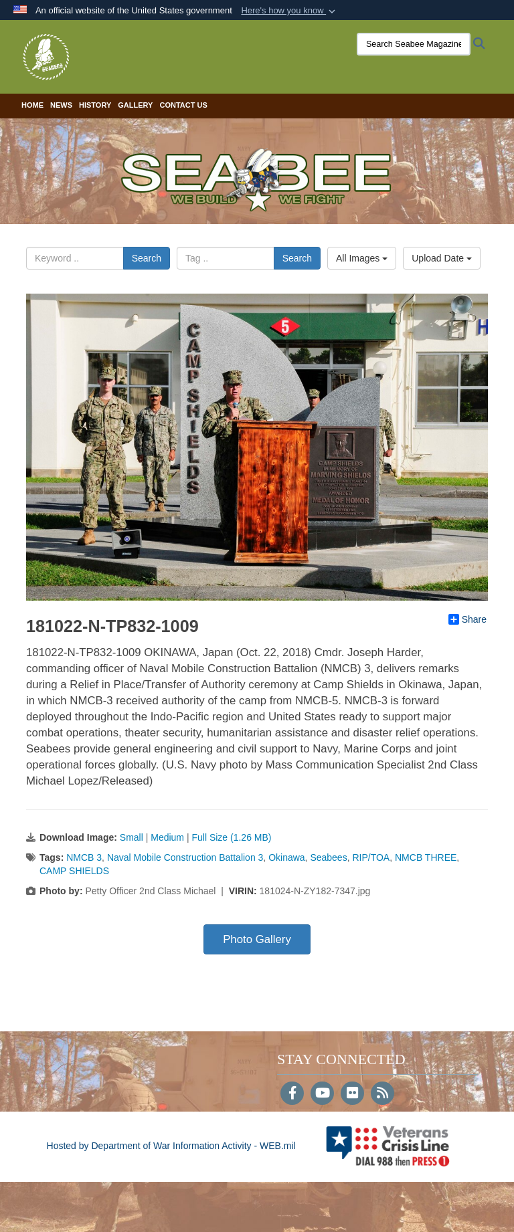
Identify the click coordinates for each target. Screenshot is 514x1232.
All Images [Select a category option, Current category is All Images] (362, 258)
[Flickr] (352, 1094)
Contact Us (183, 105)
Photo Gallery (257, 939)
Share (467, 619)
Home (32, 105)
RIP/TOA (371, 857)
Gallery (135, 105)
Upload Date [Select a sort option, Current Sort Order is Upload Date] (442, 258)
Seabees (328, 857)
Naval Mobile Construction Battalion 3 (185, 857)
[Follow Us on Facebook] (292, 1094)
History (95, 105)
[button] (289, 10)
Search (146, 258)
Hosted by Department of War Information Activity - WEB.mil (171, 1145)
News (61, 105)
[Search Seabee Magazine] (413, 44)
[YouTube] (322, 1094)
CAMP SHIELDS (74, 870)
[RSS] (382, 1094)
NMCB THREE (425, 857)
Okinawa (286, 857)
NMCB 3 (84, 857)
